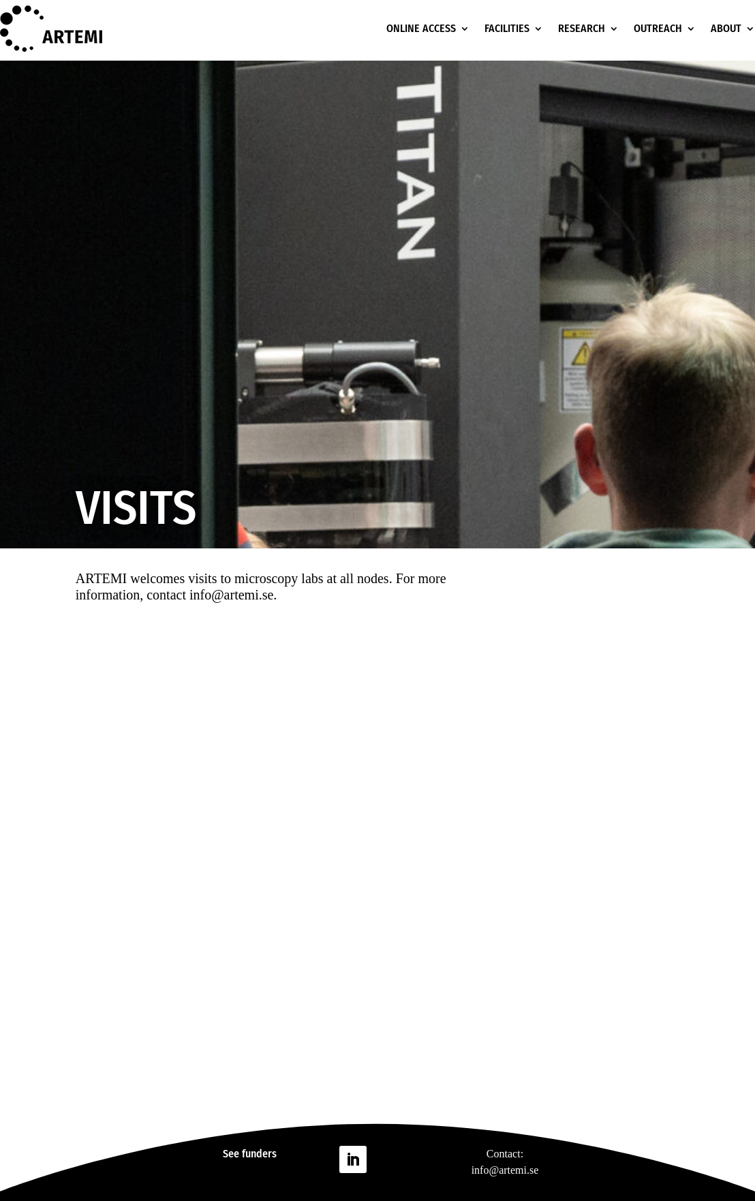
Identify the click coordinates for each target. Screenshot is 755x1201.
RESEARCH (581, 28)
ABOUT (726, 28)
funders (259, 1153)
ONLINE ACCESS (421, 28)
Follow (393, 1158)
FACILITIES (506, 28)
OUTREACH (658, 28)
